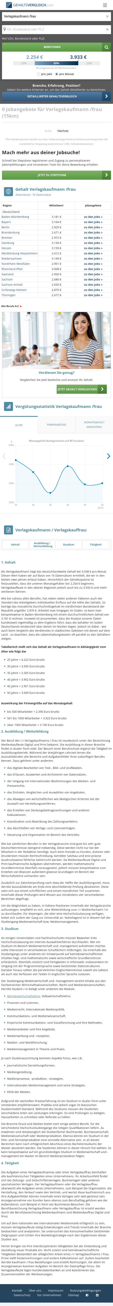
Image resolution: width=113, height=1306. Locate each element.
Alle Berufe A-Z (10, 306)
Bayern (6, 222)
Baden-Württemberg (15, 217)
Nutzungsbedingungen (85, 1290)
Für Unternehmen (49, 1295)
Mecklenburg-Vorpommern (20, 253)
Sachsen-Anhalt (12, 284)
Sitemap (73, 1295)
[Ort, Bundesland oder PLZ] (56, 29)
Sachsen (7, 279)
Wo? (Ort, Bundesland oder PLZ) (23, 38)
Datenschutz (22, 1295)
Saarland (8, 274)
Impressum (55, 1290)
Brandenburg (11, 232)
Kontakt (17, 1290)
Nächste (62, 131)
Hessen (6, 248)
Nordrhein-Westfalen (16, 264)
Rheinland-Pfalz (12, 269)
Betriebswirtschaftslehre (23, 996)
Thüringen (9, 295)
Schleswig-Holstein (14, 290)
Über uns (35, 1290)
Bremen (7, 238)
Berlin (6, 227)
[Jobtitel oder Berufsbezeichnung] (56, 16)
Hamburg (8, 243)
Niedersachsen (12, 258)
